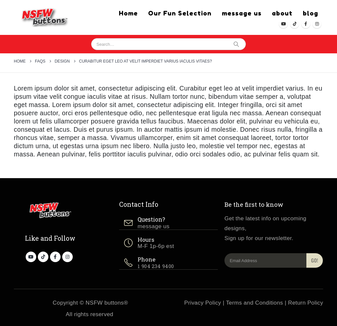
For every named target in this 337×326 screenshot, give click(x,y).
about (282, 13)
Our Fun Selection (180, 13)
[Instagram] (317, 23)
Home (128, 13)
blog (310, 13)
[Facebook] (305, 23)
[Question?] (168, 223)
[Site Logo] (42, 17)
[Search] (236, 44)
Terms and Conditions (254, 303)
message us (242, 13)
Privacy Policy (202, 303)
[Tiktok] (294, 23)
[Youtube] (283, 23)
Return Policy (305, 303)
